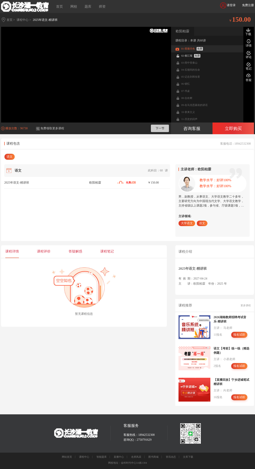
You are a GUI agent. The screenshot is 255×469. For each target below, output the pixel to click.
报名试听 (239, 334)
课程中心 (84, 456)
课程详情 (12, 251)
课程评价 (44, 251)
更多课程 (246, 305)
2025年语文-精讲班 (45, 19)
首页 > (11, 19)
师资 (102, 6)
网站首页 (67, 456)
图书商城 (153, 456)
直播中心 (119, 456)
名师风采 (136, 456)
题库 (88, 6)
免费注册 (248, 5)
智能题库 (101, 456)
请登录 (228, 5)
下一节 (160, 128)
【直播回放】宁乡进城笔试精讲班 (231, 382)
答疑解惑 (75, 251)
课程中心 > (24, 19)
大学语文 (187, 223)
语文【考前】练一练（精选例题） (231, 350)
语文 (10, 156)
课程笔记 (107, 251)
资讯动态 (171, 456)
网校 (73, 6)
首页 (59, 6)
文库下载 (188, 456)
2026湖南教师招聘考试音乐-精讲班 (230, 319)
